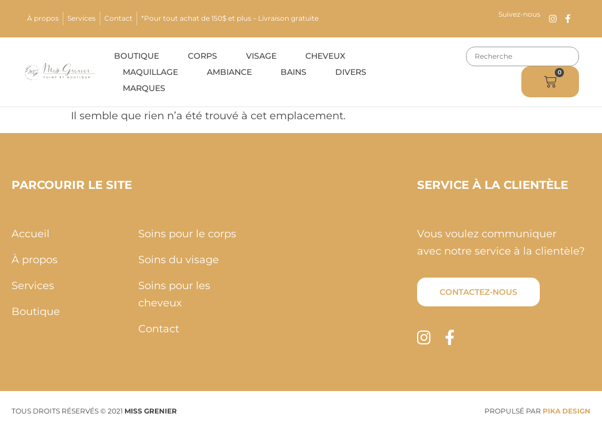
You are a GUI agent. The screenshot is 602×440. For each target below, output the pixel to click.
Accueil (31, 233)
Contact (118, 18)
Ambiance (229, 72)
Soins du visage (178, 259)
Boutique (136, 56)
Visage (261, 56)
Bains (293, 72)
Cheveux (325, 56)
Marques (144, 88)
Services (81, 18)
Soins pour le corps (187, 233)
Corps (202, 56)
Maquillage (150, 72)
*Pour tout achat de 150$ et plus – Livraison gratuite (230, 18)
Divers (350, 72)
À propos (43, 18)
